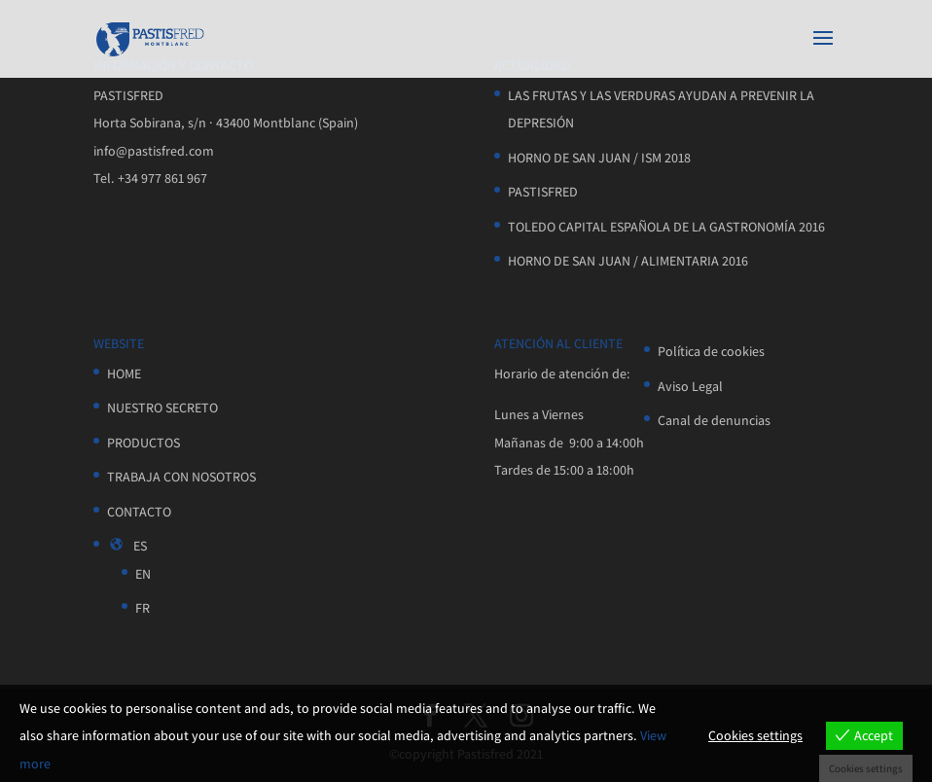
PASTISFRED (543, 191)
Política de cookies (711, 351)
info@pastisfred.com (153, 151)
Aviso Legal (690, 386)
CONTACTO (139, 511)
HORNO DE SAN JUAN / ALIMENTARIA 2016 (628, 260)
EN (143, 574)
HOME (124, 373)
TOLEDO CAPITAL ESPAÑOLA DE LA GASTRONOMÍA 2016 (666, 226)
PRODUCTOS (143, 442)
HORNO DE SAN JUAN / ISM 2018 (599, 157)
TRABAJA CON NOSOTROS (181, 476)
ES (127, 545)
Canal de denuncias (714, 420)
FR (142, 608)
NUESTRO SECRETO (162, 407)
